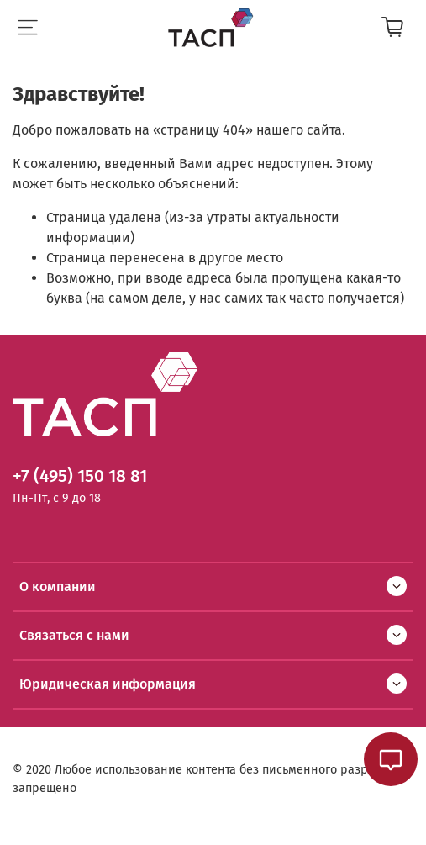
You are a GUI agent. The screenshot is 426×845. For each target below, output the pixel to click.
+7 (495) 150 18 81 (80, 476)
